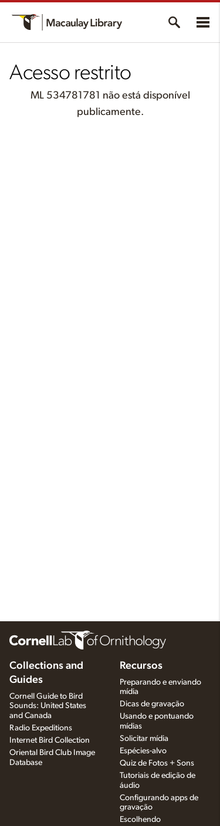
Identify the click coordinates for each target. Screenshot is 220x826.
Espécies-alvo (143, 751)
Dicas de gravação (152, 704)
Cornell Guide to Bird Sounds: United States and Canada (47, 706)
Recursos (141, 666)
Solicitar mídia (144, 738)
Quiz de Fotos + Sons (157, 763)
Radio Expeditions (40, 728)
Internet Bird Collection (49, 740)
